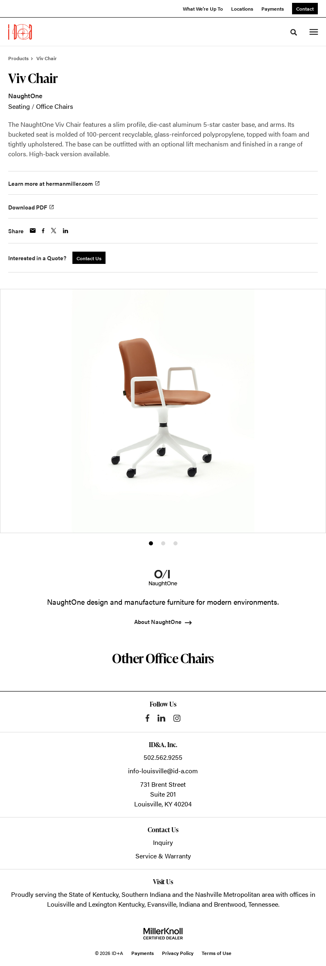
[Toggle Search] (293, 32)
